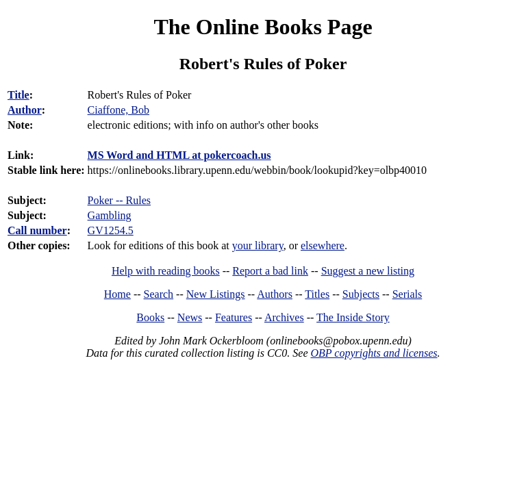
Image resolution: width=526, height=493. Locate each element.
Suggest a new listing (367, 271)
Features (233, 317)
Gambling (110, 215)
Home (117, 294)
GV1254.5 (111, 230)
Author (25, 110)
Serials (407, 294)
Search (159, 294)
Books (150, 317)
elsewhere (323, 245)
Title (18, 95)
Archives (284, 317)
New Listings (215, 294)
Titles (317, 294)
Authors (274, 294)
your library (258, 245)
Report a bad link (270, 271)
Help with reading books (166, 271)
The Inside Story (353, 317)
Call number (37, 230)
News (189, 317)
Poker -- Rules (119, 200)
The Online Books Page (262, 26)
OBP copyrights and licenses (373, 353)
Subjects (360, 294)
